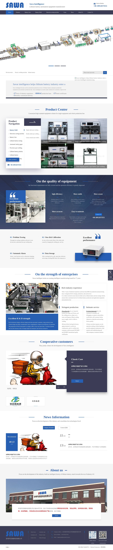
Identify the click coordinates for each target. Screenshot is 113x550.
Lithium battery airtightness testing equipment (15, 155)
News (72, 12)
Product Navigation (14, 122)
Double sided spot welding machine (33, 133)
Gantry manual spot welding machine (33, 137)
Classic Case (77, 359)
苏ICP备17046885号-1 (83, 547)
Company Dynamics (49, 427)
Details (77, 381)
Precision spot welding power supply (16, 148)
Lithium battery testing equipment (16, 141)
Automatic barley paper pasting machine (16, 145)
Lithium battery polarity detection (16, 152)
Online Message (42, 537)
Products (18, 12)
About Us (80, 12)
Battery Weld (38, 12)
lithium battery (31, 72)
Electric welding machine (21, 72)
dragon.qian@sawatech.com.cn (63, 537)
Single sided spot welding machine (33, 130)
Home (9, 12)
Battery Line (28, 12)
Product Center (42, 535)
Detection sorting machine (52, 12)
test (69, 434)
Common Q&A (64, 427)
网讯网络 (103, 547)
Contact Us (90, 12)
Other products (13, 159)
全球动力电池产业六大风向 (79, 366)
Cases (64, 12)
